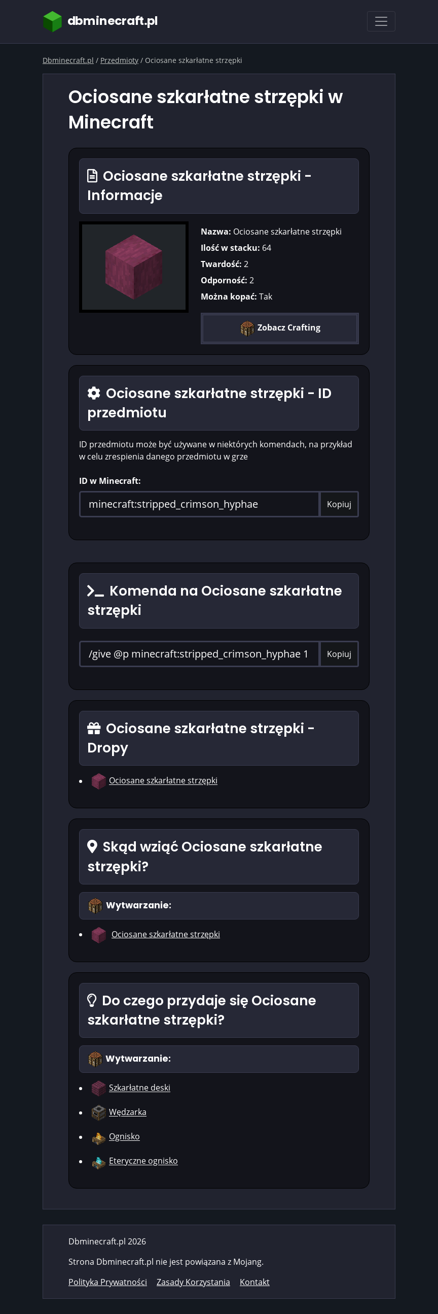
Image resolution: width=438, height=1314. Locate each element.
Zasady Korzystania (193, 1282)
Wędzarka (128, 1112)
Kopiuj (339, 504)
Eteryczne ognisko (143, 1161)
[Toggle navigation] (381, 21)
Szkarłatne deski (139, 1088)
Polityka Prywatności (107, 1282)
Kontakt (255, 1282)
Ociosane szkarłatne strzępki (163, 780)
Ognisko (124, 1136)
